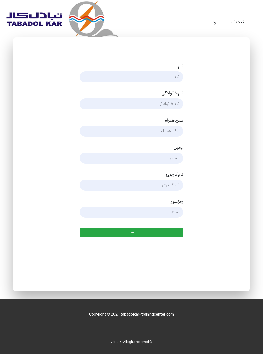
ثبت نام (237, 22)
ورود (216, 22)
